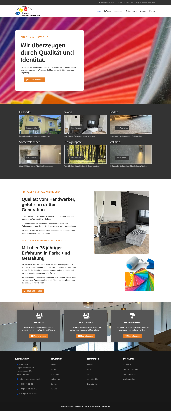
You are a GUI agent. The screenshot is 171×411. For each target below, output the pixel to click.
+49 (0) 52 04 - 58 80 (108, 2)
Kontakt (152, 11)
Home (98, 11)
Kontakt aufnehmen (35, 80)
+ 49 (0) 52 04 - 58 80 (26, 384)
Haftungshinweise (129, 374)
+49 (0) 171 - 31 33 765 (125, 2)
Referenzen (130, 11)
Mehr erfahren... (38, 336)
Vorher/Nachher (93, 379)
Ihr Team (107, 11)
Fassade (90, 364)
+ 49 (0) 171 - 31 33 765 (27, 394)
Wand (89, 369)
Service (143, 11)
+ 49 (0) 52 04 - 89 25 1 (27, 389)
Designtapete (92, 384)
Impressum (127, 364)
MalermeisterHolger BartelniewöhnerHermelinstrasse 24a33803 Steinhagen (25, 369)
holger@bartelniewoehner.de (145, 2)
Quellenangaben (129, 379)
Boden (89, 374)
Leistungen (118, 11)
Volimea (90, 389)
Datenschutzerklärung (131, 369)
